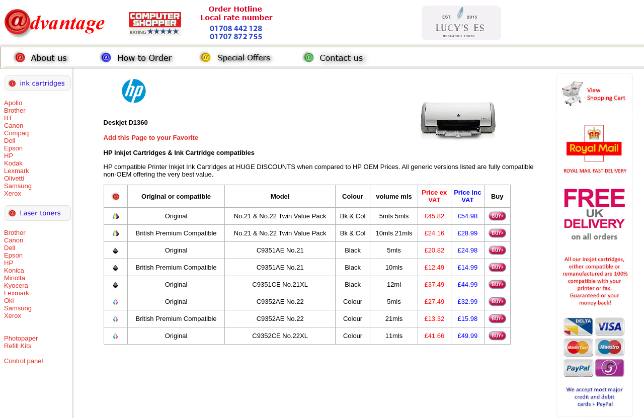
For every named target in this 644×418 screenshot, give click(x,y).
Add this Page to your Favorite (151, 137)
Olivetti (14, 178)
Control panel (23, 361)
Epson (13, 148)
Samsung (18, 186)
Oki (9, 300)
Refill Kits (17, 346)
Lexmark (16, 171)
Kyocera (16, 285)
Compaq (16, 133)
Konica (14, 270)
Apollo (13, 103)
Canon (13, 125)
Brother (15, 110)
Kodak (13, 163)
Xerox (12, 193)
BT (8, 118)
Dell (9, 140)
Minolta (14, 278)
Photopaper (21, 338)
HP (8, 155)
